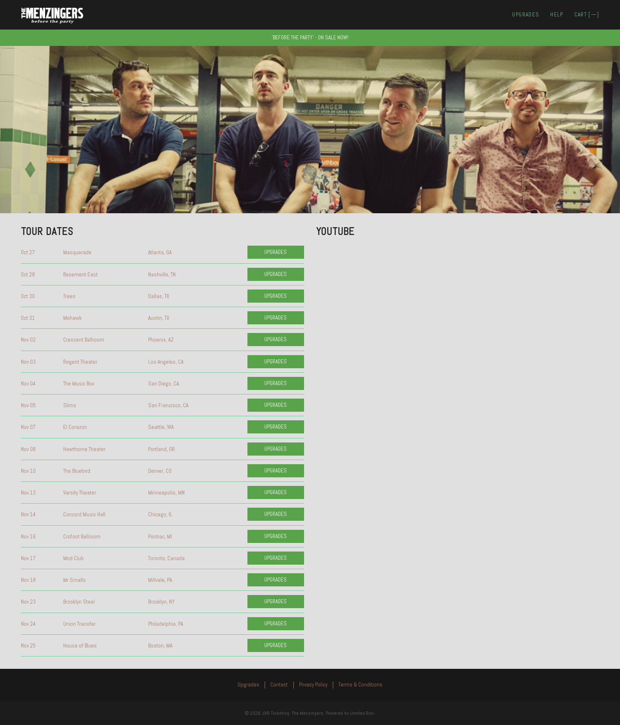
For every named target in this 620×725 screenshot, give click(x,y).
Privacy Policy (313, 684)
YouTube (335, 231)
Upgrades (525, 14)
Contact (279, 684)
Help (556, 14)
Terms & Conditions (360, 684)
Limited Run (362, 713)
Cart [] (586, 14)
